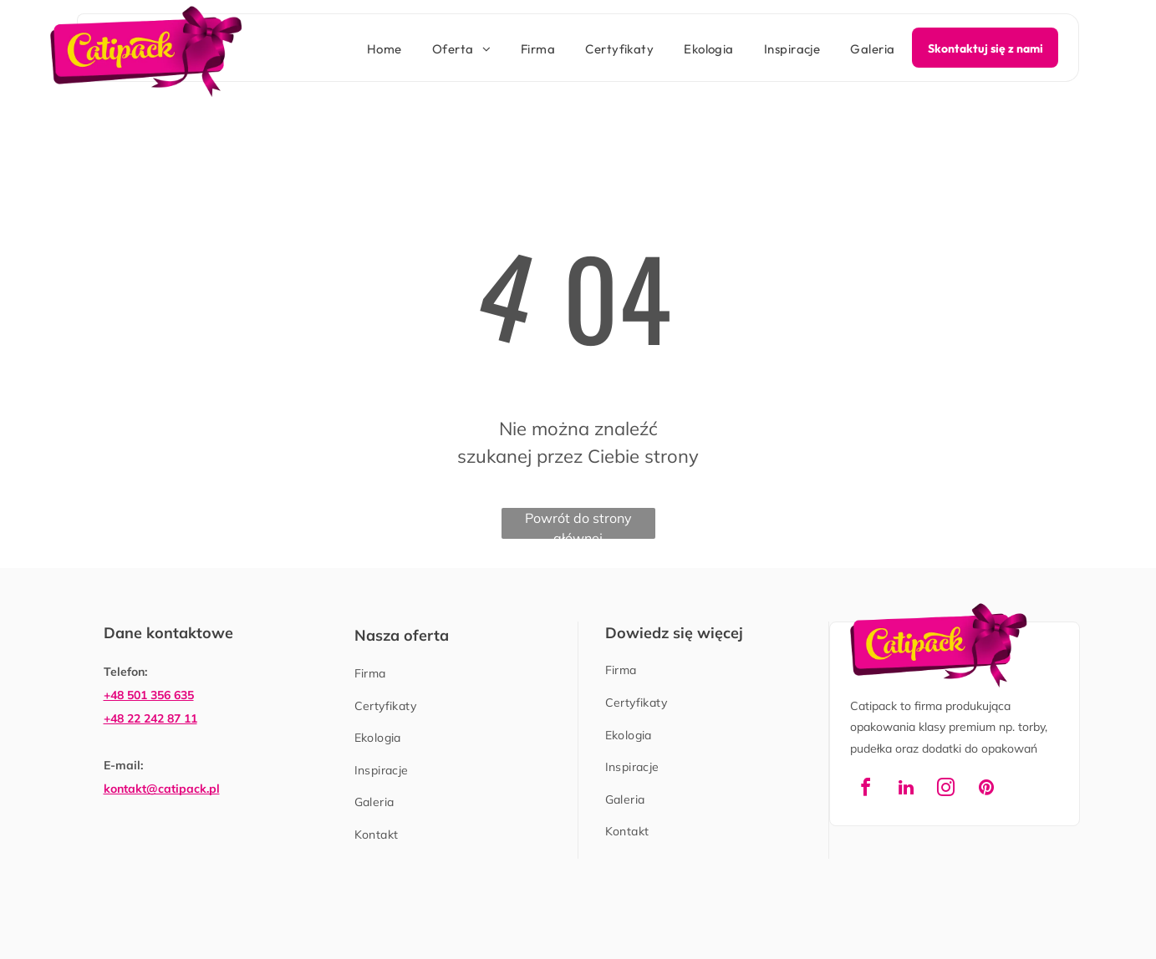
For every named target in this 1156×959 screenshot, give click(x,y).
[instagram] (946, 789)
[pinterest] (986, 789)
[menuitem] (369, 49)
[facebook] (866, 789)
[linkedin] (906, 789)
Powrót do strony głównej (578, 524)
